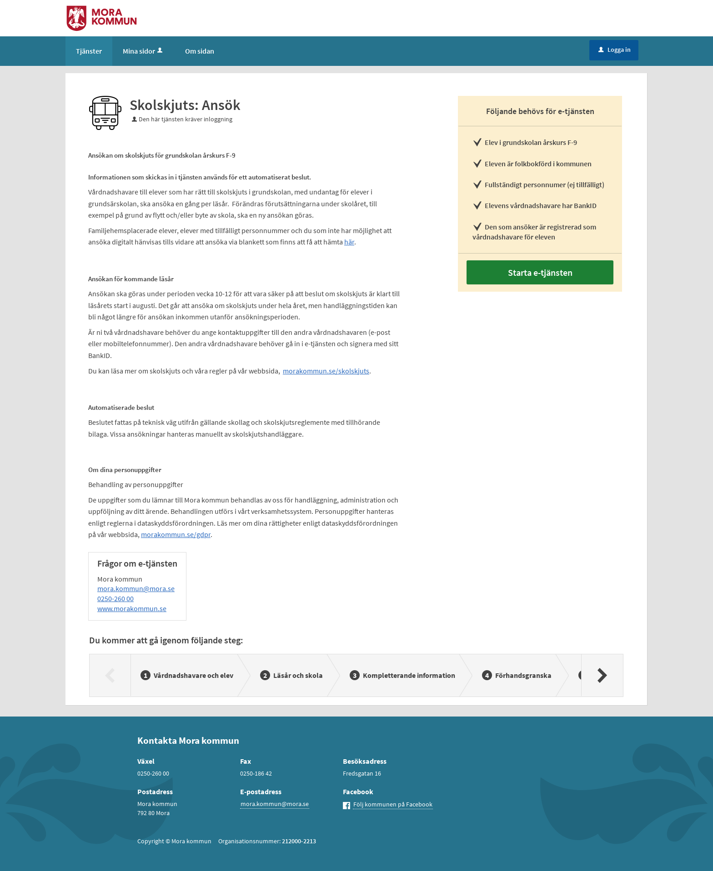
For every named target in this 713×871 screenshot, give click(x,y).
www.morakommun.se (131, 608)
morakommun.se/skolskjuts (326, 370)
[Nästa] (602, 675)
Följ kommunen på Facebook (392, 804)
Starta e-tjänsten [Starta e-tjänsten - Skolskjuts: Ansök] (540, 272)
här (349, 241)
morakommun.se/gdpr (176, 534)
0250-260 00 (115, 598)
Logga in (614, 49)
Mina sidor (143, 50)
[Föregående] (110, 675)
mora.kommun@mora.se (136, 588)
